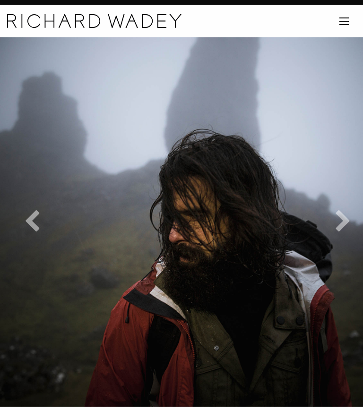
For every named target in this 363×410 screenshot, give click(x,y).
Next (337, 222)
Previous (26, 222)
